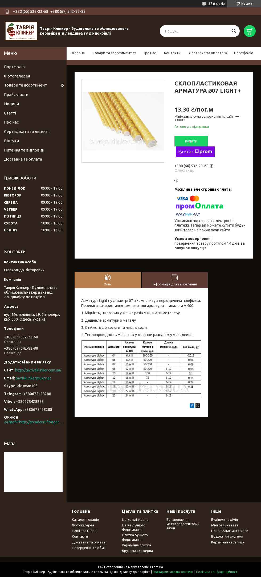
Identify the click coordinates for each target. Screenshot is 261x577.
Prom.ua (156, 567)
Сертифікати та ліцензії (27, 131)
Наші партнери (84, 531)
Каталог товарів (85, 519)
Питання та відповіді (24, 150)
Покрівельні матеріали (229, 531)
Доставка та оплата (206, 53)
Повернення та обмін (89, 548)
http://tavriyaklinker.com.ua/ (38, 370)
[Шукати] (234, 31)
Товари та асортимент (112, 53)
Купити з (195, 151)
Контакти (172, 53)
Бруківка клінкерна (137, 551)
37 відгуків (217, 3)
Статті (10, 113)
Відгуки (11, 140)
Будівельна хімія (224, 519)
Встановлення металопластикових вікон (182, 524)
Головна (78, 53)
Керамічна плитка (136, 545)
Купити (191, 141)
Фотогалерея (17, 76)
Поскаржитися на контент (173, 572)
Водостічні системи (227, 536)
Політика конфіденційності (217, 572)
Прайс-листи (16, 94)
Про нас (149, 53)
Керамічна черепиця (227, 542)
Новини (11, 103)
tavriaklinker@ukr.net (33, 378)
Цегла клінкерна (135, 519)
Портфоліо (243, 53)
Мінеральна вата (225, 525)
